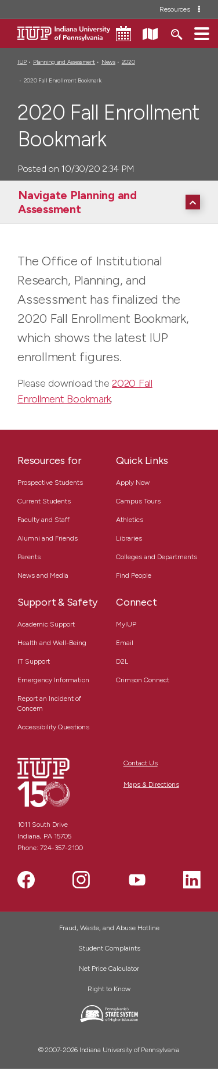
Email (124, 643)
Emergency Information (53, 680)
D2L (122, 661)
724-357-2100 (61, 848)
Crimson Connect (142, 680)
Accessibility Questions (53, 727)
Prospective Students (50, 482)
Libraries (129, 538)
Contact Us (140, 763)
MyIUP (126, 624)
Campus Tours (138, 501)
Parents (29, 557)
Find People (133, 575)
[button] (201, 33)
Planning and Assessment (64, 62)
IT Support (33, 661)
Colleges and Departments (156, 557)
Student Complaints (109, 948)
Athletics (129, 520)
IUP (22, 62)
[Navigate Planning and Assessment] (111, 202)
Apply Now (133, 482)
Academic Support (46, 624)
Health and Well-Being (51, 643)
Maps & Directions (151, 784)
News (108, 62)
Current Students (44, 501)
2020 (128, 62)
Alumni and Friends (47, 538)
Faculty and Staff (43, 520)
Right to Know (109, 989)
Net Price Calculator (109, 968)
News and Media (42, 575)
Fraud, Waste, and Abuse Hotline (109, 928)
